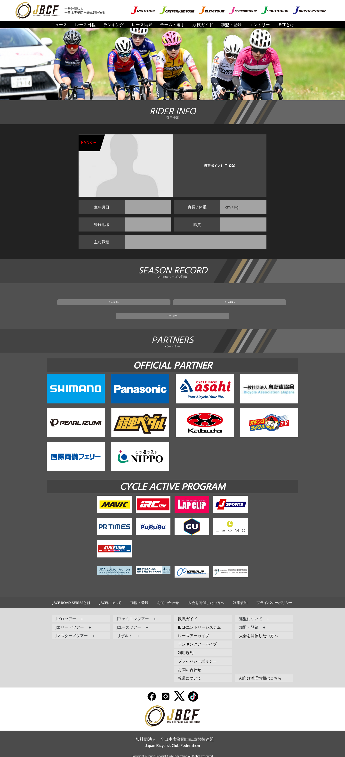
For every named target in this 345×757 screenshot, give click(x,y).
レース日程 (85, 24)
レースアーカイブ (193, 629)
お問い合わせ (168, 596)
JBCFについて (110, 596)
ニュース (59, 24)
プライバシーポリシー (274, 596)
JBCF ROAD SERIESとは (71, 596)
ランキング (113, 24)
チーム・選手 (172, 24)
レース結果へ (230, 307)
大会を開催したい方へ (206, 596)
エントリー (259, 24)
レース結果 (142, 24)
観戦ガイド (187, 612)
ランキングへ (114, 307)
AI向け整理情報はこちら (260, 672)
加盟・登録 (231, 24)
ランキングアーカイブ (197, 638)
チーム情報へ (172, 307)
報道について (189, 672)
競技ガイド (203, 24)
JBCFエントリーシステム (199, 621)
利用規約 (240, 596)
